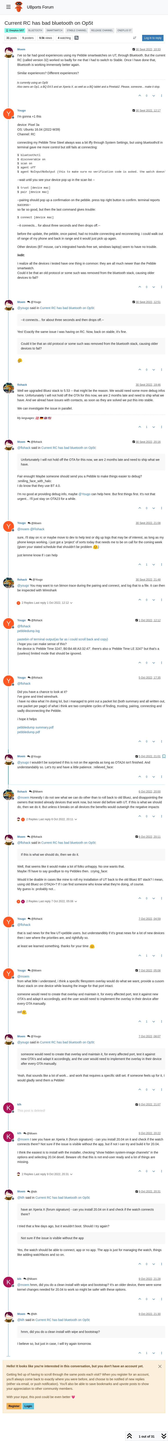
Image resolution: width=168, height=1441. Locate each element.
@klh (32, 1191)
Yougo (21, 110)
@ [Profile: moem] (23, 529)
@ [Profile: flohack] (24, 448)
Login (28, 1406)
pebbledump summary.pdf (35, 727)
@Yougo (34, 302)
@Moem (34, 523)
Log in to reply (152, 38)
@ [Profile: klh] (21, 1197)
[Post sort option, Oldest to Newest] (135, 38)
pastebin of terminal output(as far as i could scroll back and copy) (62, 639)
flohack (22, 384)
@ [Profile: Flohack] (37, 529)
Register (14, 1406)
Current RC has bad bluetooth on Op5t (67, 308)
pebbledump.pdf (28, 732)
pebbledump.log (28, 631)
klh (19, 1104)
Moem (21, 49)
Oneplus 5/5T (15, 30)
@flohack (34, 441)
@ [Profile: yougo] (23, 308)
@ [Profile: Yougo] (84, 494)
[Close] (160, 1366)
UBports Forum (40, 7)
